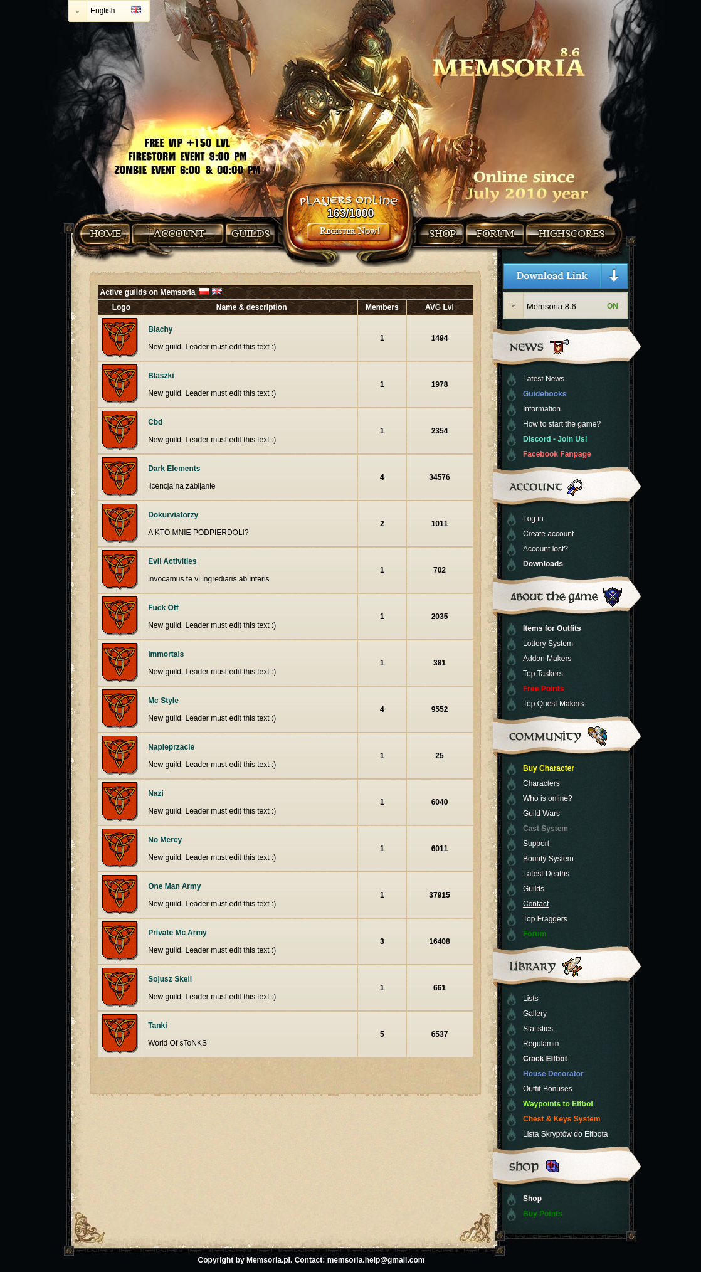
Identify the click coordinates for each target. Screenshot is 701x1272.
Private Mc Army (177, 932)
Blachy (160, 329)
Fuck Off (163, 607)
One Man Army (174, 886)
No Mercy (165, 839)
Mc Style (163, 700)
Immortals (166, 654)
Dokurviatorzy (173, 515)
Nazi (156, 793)
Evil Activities (172, 561)
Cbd (155, 422)
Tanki (157, 1025)
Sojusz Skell (170, 979)
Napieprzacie (171, 747)
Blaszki (161, 375)
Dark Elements (174, 468)
